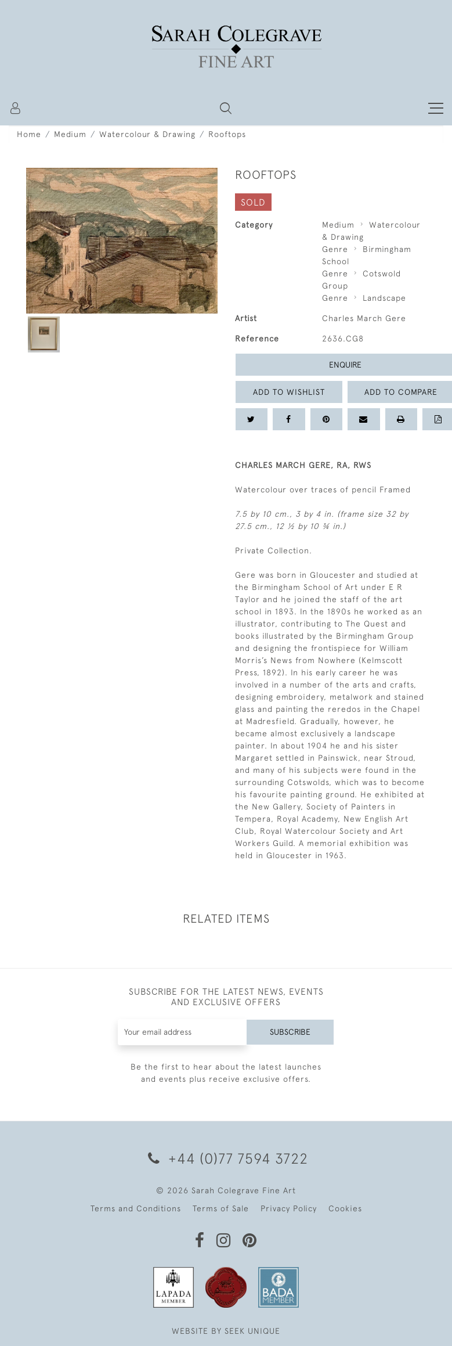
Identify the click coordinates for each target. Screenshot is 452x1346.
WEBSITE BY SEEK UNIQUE (226, 1331)
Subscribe (290, 1032)
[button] (226, 108)
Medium (70, 134)
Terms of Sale (221, 1208)
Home (29, 134)
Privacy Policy (289, 1208)
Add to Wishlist (289, 392)
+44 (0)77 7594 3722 (226, 1158)
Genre (335, 249)
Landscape (384, 298)
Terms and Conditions (136, 1208)
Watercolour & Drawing (147, 134)
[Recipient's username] (182, 1032)
